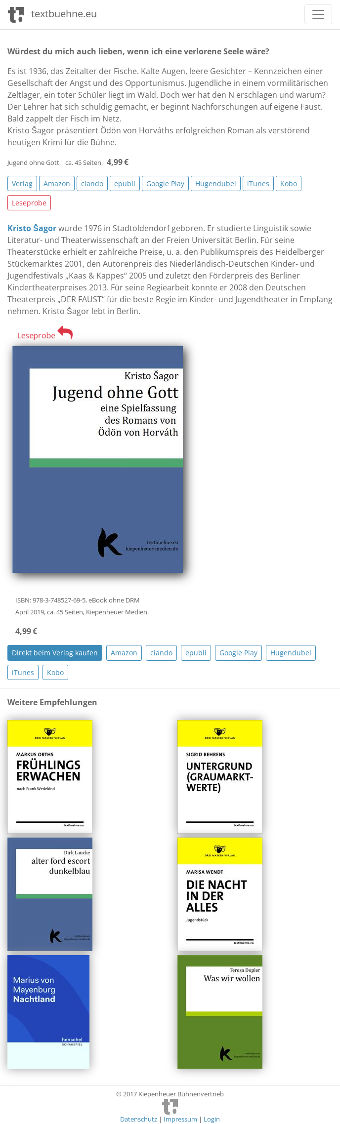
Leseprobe (29, 202)
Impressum (180, 1119)
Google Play (165, 183)
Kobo (288, 183)
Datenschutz (138, 1119)
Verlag (22, 183)
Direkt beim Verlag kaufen (55, 652)
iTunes (258, 183)
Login (212, 1119)
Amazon (56, 183)
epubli (124, 183)
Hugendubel (215, 183)
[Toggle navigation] (318, 14)
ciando (92, 183)
